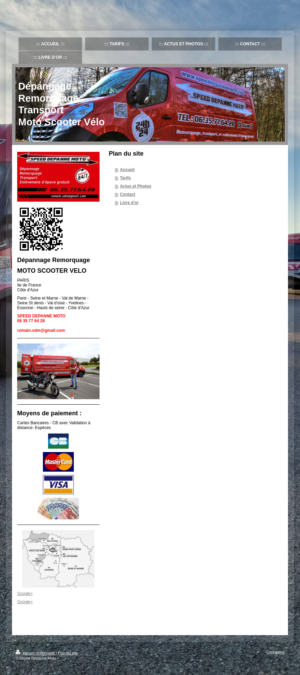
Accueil (127, 169)
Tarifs (125, 178)
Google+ (25, 593)
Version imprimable (35, 653)
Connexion (275, 652)
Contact (127, 194)
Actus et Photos (135, 186)
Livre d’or (129, 202)
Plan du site (68, 653)
